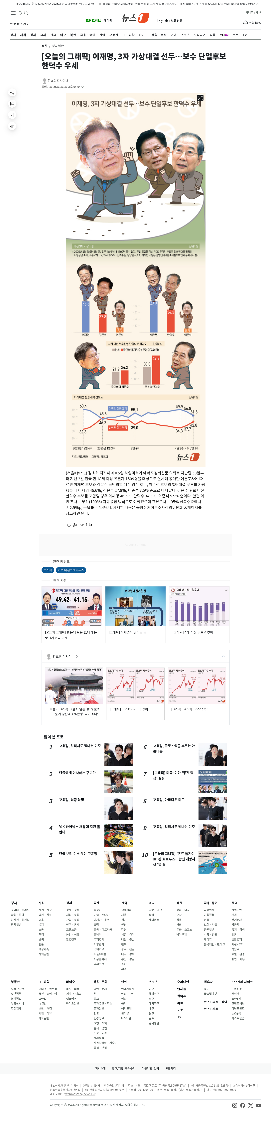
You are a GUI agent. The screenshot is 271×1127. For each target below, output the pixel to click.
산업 (234, 903)
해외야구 (154, 994)
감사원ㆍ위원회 (20, 920)
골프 (151, 1018)
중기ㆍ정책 (238, 930)
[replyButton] (12, 104)
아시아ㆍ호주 (101, 920)
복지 (41, 925)
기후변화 (99, 944)
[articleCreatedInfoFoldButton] (82, 87)
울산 (123, 964)
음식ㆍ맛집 (100, 1048)
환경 (41, 935)
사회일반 (44, 954)
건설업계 (16, 1008)
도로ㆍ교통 (100, 1033)
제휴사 (208, 982)
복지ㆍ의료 (72, 989)
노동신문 (177, 21)
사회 (42, 903)
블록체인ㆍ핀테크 (214, 944)
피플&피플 (100, 954)
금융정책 (209, 915)
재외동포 (154, 920)
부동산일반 (17, 989)
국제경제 (99, 939)
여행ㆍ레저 (100, 1023)
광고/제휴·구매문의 (123, 1068)
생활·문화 (100, 982)
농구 (151, 1013)
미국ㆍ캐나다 (101, 915)
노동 (41, 930)
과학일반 (44, 1018)
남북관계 (181, 935)
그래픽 (48, 570)
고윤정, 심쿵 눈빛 (71, 800)
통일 (151, 915)
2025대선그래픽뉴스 (71, 570)
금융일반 (209, 910)
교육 (41, 920)
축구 (151, 999)
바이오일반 (72, 1003)
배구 (151, 1008)
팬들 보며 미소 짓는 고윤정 (78, 853)
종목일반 (154, 1023)
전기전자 (236, 920)
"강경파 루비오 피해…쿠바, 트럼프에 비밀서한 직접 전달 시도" (123, 3)
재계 (234, 915)
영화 (123, 999)
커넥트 (249, 12)
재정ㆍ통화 (72, 915)
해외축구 (154, 1003)
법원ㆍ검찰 (45, 915)
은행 (206, 920)
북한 (179, 903)
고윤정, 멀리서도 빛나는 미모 (80, 746)
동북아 (97, 910)
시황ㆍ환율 (210, 935)
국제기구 (99, 949)
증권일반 (209, 930)
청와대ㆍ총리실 (20, 910)
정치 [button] (45, 46)
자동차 (235, 925)
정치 (14, 903)
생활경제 (236, 939)
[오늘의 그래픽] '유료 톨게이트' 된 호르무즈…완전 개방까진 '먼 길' (174, 859)
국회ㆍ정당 (17, 915)
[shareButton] (12, 92)
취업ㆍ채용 (238, 959)
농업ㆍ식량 (72, 935)
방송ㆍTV (127, 994)
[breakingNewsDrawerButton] (20, 13)
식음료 (235, 949)
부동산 (15, 982)
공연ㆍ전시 (100, 989)
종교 (96, 999)
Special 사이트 (242, 982)
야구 (151, 989)
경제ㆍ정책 (72, 910)
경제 (69, 903)
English (162, 21)
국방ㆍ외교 (155, 910)
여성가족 (44, 949)
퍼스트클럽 (237, 1018)
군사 (179, 915)
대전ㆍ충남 (127, 939)
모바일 (42, 999)
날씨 (41, 939)
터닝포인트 (237, 1008)
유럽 (96, 925)
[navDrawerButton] (13, 13)
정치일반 (16, 925)
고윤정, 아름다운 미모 (169, 800)
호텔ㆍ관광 (238, 954)
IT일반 (43, 1003)
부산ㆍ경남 (127, 959)
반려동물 (99, 1038)
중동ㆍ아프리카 (103, 930)
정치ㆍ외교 (183, 910)
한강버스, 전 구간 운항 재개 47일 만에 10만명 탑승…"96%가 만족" (206, 3)
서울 (123, 915)
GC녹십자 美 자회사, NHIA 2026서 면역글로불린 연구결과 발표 (41, 3)
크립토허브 (93, 21)
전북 (123, 944)
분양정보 (16, 999)
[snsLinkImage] (234, 1105)
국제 (97, 903)
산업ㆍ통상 (72, 920)
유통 (234, 935)
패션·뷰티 (237, 944)
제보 (258, 12)
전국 (124, 903)
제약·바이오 (73, 994)
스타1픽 (236, 999)
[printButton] (12, 126)
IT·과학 (44, 982)
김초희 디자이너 (58, 81)
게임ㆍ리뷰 (45, 1013)
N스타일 (126, 1018)
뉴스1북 (236, 1013)
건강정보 (99, 1018)
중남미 (97, 935)
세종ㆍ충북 (127, 935)
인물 (41, 944)
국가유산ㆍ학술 (103, 1003)
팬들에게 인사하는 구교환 (77, 773)
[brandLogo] (135, 17)
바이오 (70, 982)
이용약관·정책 (150, 1068)
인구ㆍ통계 (72, 925)
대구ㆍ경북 (127, 954)
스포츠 (153, 982)
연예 (124, 982)
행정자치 (126, 910)
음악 (123, 1003)
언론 (96, 1013)
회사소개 (100, 1068)
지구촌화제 (100, 959)
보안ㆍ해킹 (45, 1008)
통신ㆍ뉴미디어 (48, 994)
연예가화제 (127, 989)
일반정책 (16, 994)
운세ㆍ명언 (100, 1028)
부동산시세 (17, 1003)
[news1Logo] (27, 1089)
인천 (123, 925)
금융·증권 (211, 903)
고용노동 (71, 930)
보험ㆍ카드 (210, 925)
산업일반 (236, 910)
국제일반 (99, 964)
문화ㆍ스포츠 (184, 930)
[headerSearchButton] (26, 13)
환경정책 (71, 939)
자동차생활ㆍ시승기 (105, 1043)
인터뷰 (125, 1013)
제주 (123, 969)
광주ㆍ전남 (127, 949)
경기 (123, 920)
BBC (206, 989)
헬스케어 (71, 999)
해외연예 (126, 1008)
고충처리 (170, 1068)
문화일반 (99, 1008)
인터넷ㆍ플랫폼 (48, 989)
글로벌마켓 (210, 994)
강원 (123, 930)
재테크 (208, 939)
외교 (152, 903)
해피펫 (107, 21)
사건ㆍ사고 (45, 910)
